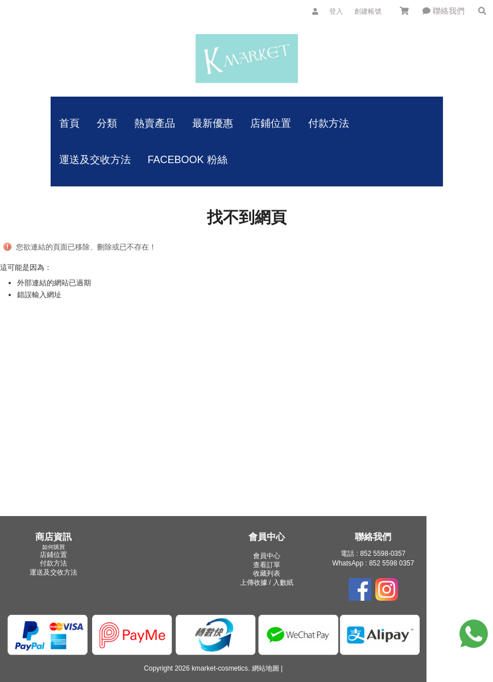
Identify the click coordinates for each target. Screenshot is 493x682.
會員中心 (266, 556)
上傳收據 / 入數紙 (266, 583)
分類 (107, 123)
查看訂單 (266, 565)
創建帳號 (368, 11)
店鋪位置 (53, 555)
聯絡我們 (443, 10)
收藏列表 (266, 573)
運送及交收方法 (53, 572)
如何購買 (53, 547)
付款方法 (53, 563)
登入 (336, 11)
